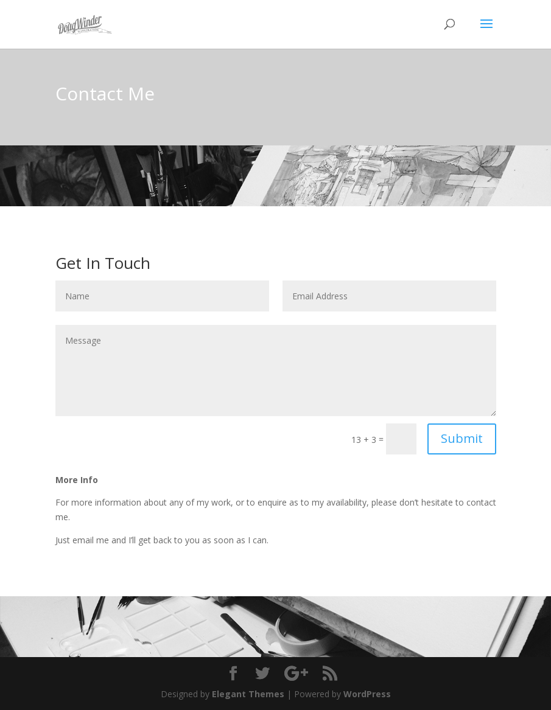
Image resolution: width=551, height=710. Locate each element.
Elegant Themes (248, 694)
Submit (462, 438)
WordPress (367, 694)
